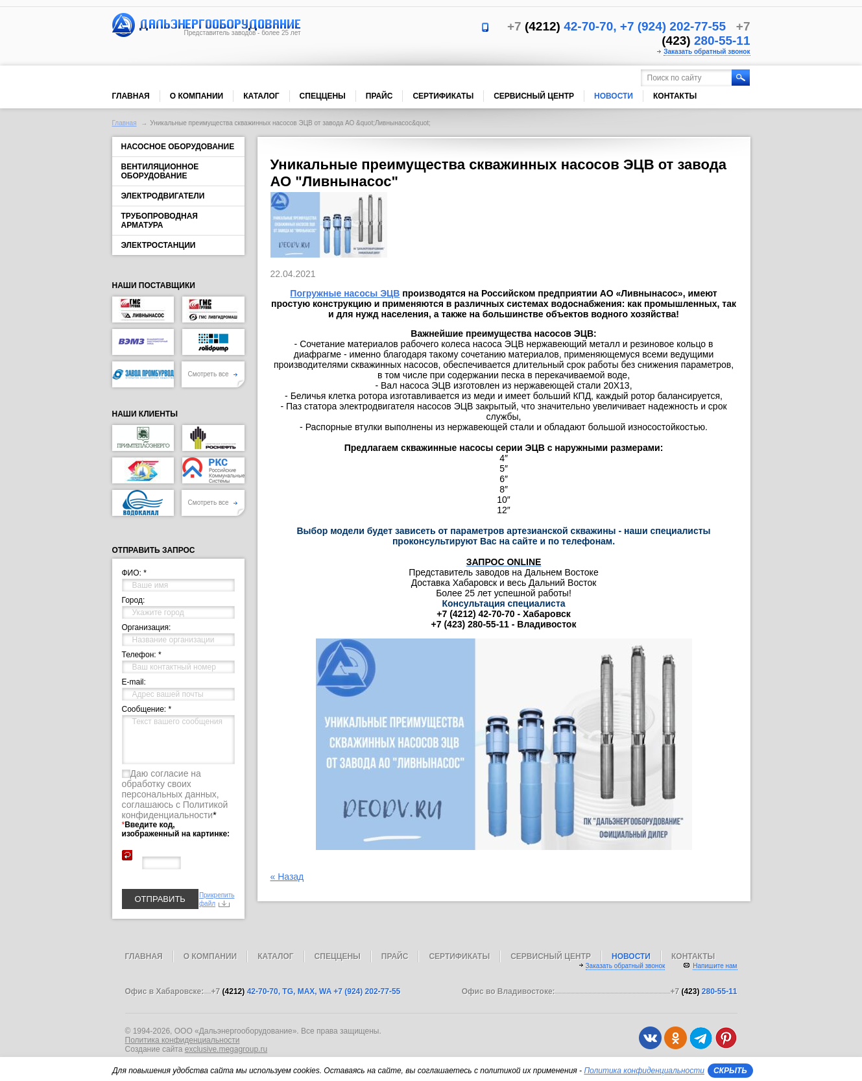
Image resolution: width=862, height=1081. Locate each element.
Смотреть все (213, 374)
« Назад (287, 876)
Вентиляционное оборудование (160, 171)
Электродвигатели (163, 195)
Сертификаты (443, 96)
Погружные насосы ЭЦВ (345, 293)
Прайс (379, 96)
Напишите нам (715, 965)
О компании (197, 96)
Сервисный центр (534, 96)
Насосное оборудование (178, 146)
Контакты (675, 96)
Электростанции (158, 245)
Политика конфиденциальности (182, 1040)
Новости (613, 96)
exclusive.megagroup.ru (226, 1049)
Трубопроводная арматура (159, 221)
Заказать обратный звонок (707, 51)
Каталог (261, 96)
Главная (131, 96)
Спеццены (323, 96)
